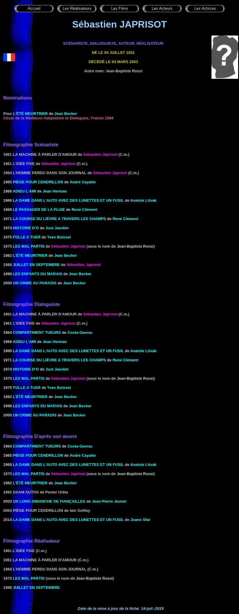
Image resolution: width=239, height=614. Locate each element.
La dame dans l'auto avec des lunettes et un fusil (68, 519)
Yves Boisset (59, 237)
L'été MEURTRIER (30, 113)
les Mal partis (29, 246)
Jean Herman (55, 191)
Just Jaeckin (57, 228)
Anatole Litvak (143, 200)
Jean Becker (80, 274)
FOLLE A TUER (27, 237)
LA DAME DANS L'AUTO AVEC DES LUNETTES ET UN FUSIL (68, 200)
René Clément (84, 209)
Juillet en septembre (36, 264)
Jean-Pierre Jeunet (109, 501)
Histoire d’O (26, 228)
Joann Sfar (140, 519)
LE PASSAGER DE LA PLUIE (39, 209)
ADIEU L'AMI (24, 191)
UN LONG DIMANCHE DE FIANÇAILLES (49, 501)
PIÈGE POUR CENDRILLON (38, 182)
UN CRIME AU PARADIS (34, 283)
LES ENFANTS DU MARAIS (37, 274)
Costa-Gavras (80, 332)
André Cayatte (83, 182)
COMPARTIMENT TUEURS (37, 332)
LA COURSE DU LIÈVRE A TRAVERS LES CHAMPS (59, 219)
